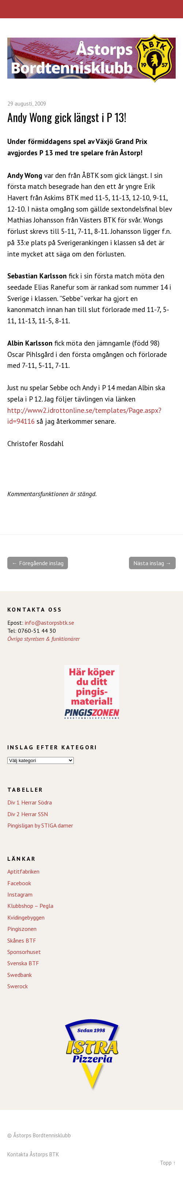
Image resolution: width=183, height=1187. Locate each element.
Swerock (17, 986)
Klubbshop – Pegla (30, 905)
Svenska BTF (23, 963)
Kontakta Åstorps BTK (33, 1154)
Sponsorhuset (24, 951)
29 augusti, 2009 (26, 103)
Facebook (19, 883)
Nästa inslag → (152, 563)
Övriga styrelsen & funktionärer (43, 638)
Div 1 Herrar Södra (29, 802)
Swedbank (19, 974)
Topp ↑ (168, 1162)
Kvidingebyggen (26, 917)
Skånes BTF (21, 940)
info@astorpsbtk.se (49, 622)
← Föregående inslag (38, 563)
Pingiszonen (22, 928)
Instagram (20, 894)
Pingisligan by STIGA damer (40, 825)
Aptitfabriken (23, 871)
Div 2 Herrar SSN (27, 814)
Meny (91, 9)
